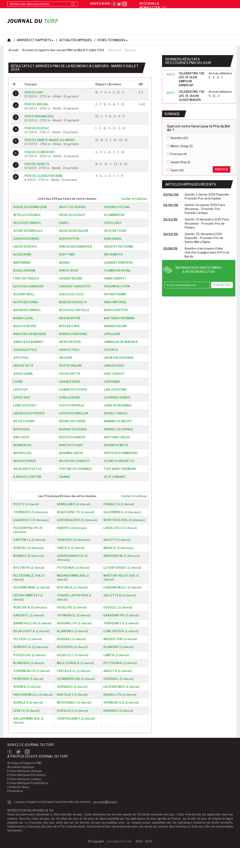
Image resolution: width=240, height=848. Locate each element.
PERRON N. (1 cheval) (28, 679)
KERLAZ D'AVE (69, 326)
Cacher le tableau (134, 198)
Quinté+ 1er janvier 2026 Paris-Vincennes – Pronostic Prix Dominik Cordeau (205, 209)
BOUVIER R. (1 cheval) (72, 647)
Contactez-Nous (18, 787)
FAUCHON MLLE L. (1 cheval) (33, 694)
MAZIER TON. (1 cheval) (120, 639)
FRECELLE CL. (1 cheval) (74, 671)
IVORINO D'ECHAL (117, 207)
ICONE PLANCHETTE (119, 461)
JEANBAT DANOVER (118, 262)
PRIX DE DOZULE (36, 128)
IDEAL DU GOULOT (72, 215)
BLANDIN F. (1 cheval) (118, 647)
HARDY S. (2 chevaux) (72, 528)
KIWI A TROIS (68, 270)
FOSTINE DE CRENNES (75, 469)
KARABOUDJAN (115, 326)
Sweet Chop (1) (180, 162)
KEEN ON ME (22, 254)
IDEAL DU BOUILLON (73, 231)
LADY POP (20, 389)
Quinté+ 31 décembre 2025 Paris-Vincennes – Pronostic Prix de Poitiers (207, 223)
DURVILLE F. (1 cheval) (72, 710)
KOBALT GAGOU (115, 413)
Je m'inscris (222, 285)
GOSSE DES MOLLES (27, 231)
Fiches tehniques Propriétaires (27, 783)
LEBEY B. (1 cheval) (26, 710)
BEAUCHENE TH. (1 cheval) (75, 512)
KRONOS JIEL (22, 453)
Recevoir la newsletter (152, 5)
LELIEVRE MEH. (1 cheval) (121, 686)
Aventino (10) (179, 138)
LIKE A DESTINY (115, 389)
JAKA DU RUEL (114, 365)
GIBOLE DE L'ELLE (71, 294)
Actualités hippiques (20, 767)
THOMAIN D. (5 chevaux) (30, 512)
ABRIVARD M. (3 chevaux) (121, 556)
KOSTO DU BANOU (72, 437)
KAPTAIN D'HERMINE (119, 318)
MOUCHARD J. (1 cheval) (74, 702)
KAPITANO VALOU (117, 437)
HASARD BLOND (70, 278)
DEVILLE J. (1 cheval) (117, 607)
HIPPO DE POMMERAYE (121, 453)
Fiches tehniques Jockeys (24, 779)
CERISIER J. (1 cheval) (118, 679)
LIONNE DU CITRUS (73, 389)
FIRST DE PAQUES (26, 278)
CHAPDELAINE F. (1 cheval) (76, 718)
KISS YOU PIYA (69, 238)
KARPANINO (22, 262)
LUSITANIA (112, 381)
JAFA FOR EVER (70, 342)
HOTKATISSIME (115, 294)
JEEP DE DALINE (70, 365)
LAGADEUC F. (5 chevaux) (31, 520)
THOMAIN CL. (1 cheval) (73, 615)
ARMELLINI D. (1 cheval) (73, 504)
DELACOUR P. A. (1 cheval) (31, 631)
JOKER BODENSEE (26, 238)
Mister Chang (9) (182, 146)
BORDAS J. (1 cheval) (71, 639)
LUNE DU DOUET (25, 405)
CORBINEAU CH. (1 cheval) (31, 671)
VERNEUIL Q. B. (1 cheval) (121, 702)
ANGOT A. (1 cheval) (117, 671)
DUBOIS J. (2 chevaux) (28, 548)
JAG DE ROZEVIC (25, 246)
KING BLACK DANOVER (75, 246)
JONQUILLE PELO (25, 350)
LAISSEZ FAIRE (69, 381)
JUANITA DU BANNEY (28, 342)
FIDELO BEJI (112, 223)
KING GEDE (21, 437)
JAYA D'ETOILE (69, 350)
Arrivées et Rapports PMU (24, 763)
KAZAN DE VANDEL (27, 310)
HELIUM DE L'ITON (117, 286)
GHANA (64, 477)
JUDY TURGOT (114, 374)
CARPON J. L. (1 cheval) (29, 540)
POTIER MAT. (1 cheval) (73, 567)
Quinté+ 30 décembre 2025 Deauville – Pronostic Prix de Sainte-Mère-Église (204, 238)
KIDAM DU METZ (116, 445)
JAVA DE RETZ (23, 365)
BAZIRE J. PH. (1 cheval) (119, 694)
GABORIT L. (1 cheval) (28, 615)
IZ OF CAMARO (115, 477)
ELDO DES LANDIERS (28, 286)
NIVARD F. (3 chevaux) (28, 556)
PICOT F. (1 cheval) (26, 504)
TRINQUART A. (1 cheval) (121, 623)
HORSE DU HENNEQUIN (30, 207)
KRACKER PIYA (69, 318)
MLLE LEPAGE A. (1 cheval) (75, 663)
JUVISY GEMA (23, 374)
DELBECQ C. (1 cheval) (72, 655)
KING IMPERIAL (115, 302)
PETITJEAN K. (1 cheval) (120, 663)
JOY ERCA (111, 350)
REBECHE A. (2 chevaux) (30, 607)
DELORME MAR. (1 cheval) (31, 587)
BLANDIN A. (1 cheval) (28, 663)
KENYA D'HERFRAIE (73, 334)
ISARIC (64, 223)
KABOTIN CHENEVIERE (29, 334)
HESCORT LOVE (115, 231)
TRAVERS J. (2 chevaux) (73, 540)
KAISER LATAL (23, 318)
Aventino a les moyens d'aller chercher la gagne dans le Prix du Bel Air (207, 252)
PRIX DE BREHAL (36, 104)
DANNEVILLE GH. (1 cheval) (32, 623)
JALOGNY (65, 357)
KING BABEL (113, 238)
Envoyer (221, 169)
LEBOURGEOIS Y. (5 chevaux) (77, 520)
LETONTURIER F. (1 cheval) (122, 567)
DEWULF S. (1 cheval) (28, 702)
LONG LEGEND (69, 397)
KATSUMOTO (113, 254)
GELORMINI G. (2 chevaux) (122, 512)
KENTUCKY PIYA (116, 310)
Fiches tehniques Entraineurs (26, 775)
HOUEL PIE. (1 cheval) (72, 607)
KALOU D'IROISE (24, 326)
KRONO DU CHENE (72, 421)
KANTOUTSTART (71, 445)
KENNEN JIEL (22, 445)
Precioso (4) (179, 154)
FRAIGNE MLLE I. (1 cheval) (122, 587)
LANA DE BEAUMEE (118, 405)
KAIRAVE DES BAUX (73, 429)
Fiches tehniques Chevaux (24, 771)
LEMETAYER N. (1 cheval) (121, 631)
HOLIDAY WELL (23, 294)
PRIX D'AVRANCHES (38, 116)
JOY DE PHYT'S (69, 374)
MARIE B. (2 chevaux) (118, 548)
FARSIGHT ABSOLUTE (75, 286)
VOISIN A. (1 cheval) (27, 686)
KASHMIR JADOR (71, 453)
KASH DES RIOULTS (73, 302)
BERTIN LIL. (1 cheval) (72, 587)
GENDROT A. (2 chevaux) (30, 647)
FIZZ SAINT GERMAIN (120, 469)
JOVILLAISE (112, 334)
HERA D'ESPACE (24, 461)
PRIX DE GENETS (36, 164)
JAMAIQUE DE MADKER (121, 342)
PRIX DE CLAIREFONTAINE (43, 176)
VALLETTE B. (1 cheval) (119, 595)
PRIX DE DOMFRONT (39, 152)
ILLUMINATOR (114, 215)
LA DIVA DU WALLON (73, 413)
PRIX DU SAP (33, 92)
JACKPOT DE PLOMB (118, 246)
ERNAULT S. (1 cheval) (118, 504)
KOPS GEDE (21, 429)
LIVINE (18, 381)
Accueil (13, 50)
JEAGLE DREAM (24, 270)
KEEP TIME (67, 254)
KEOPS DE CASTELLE (74, 310)
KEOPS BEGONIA (25, 302)
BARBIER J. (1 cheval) (118, 710)
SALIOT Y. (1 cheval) (117, 540)
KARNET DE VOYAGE (118, 429)
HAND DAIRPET (115, 278)
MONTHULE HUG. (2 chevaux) (124, 520)
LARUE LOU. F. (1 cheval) (120, 528)
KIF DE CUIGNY (24, 421)
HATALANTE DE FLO (27, 469)
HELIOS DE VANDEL (27, 223)
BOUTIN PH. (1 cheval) (28, 567)
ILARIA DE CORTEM (27, 477)
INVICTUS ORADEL (72, 207)
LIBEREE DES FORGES (28, 413)
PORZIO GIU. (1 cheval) (29, 655)
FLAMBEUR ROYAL (117, 270)
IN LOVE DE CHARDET (74, 461)
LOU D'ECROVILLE (72, 405)
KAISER (64, 262)
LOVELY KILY (21, 397)
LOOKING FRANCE (117, 397)
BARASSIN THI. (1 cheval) (121, 615)
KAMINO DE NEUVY (118, 421)
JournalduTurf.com (119, 841)
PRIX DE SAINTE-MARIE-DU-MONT (49, 140)
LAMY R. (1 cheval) (116, 655)
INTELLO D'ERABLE (27, 215)
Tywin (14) (177, 170)
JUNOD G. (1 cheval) (71, 548)
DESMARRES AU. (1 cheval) (76, 679)
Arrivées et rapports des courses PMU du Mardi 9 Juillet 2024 (63, 50)
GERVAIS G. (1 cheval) (72, 686)
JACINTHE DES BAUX (119, 357)
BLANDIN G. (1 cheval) (72, 631)
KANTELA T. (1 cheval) (72, 694)
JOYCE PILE (21, 357)
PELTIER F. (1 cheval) (27, 639)
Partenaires (15, 791)
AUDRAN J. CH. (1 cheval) (74, 623)
